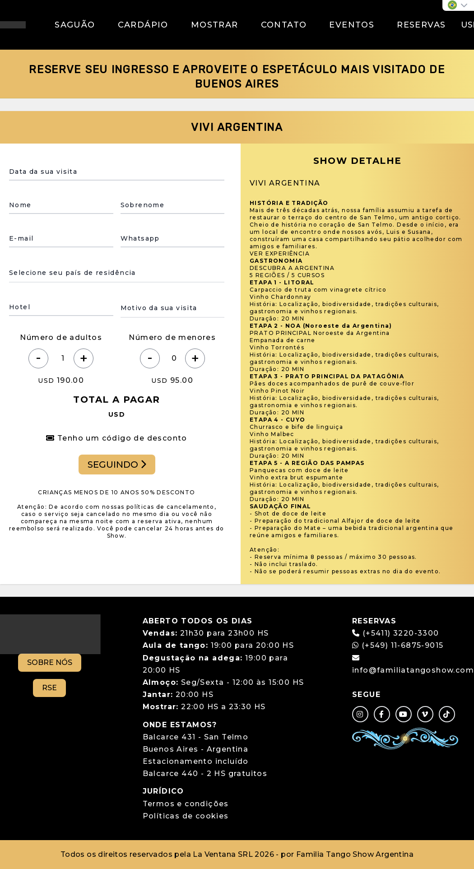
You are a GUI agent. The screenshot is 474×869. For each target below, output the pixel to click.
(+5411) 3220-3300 (400, 633)
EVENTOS (351, 25)
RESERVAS (421, 25)
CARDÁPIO (143, 25)
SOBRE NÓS (49, 662)
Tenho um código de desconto (116, 438)
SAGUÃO (75, 25)
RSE (49, 687)
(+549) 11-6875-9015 (397, 645)
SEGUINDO (117, 464)
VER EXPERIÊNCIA (280, 253)
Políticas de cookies (186, 816)
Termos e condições (186, 803)
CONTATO (284, 25)
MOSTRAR (214, 25)
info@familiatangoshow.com (413, 670)
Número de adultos (61, 337)
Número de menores (172, 337)
